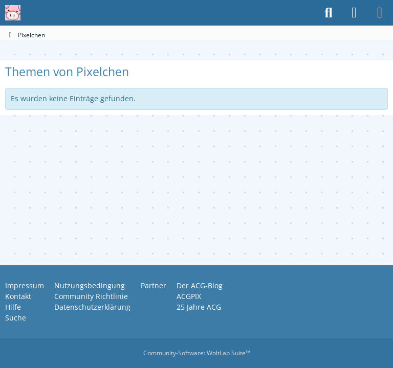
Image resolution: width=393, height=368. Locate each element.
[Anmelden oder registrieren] (354, 13)
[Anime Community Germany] (13, 13)
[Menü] (379, 13)
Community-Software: (196, 353)
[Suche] (328, 13)
